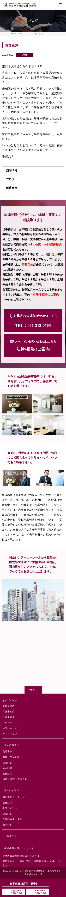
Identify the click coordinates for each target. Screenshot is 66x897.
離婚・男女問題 (11, 757)
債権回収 (7, 773)
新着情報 (11, 170)
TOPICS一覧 (17, 34)
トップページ (10, 700)
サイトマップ (10, 733)
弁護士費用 (9, 717)
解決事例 (11, 187)
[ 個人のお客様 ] (12, 745)
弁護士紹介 (9, 711)
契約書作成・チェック (15, 797)
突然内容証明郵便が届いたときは (21, 855)
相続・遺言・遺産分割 (15, 779)
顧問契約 (7, 824)
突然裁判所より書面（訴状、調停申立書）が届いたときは (32, 863)
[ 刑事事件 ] (9, 836)
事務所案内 (9, 706)
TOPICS (7, 722)
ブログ (28, 34)
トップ (5, 34)
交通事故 (7, 751)
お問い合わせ (10, 728)
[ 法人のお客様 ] (12, 790)
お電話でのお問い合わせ (16, 891)
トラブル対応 (10, 808)
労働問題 (7, 762)
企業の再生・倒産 (12, 819)
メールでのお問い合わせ (40, 891)
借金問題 (7, 768)
